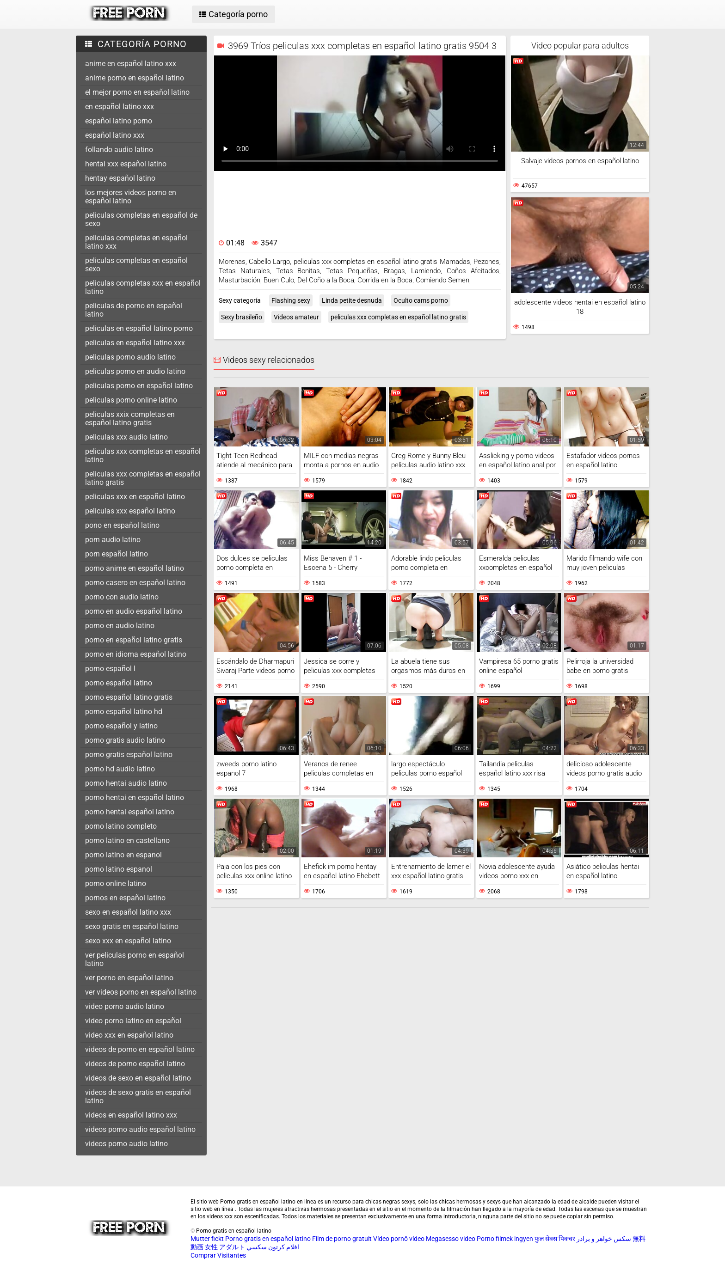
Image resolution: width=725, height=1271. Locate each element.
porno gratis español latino (128, 754)
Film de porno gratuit (342, 1238)
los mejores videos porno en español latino (130, 196)
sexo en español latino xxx (128, 912)
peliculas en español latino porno (139, 328)
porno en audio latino (119, 625)
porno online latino (115, 883)
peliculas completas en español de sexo (141, 219)
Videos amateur (296, 317)
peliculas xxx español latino (130, 511)
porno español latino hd (123, 711)
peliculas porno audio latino (130, 357)
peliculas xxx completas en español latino (143, 455)
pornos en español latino (125, 897)
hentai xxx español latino (125, 163)
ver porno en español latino (129, 977)
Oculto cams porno (420, 300)
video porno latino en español (133, 1020)
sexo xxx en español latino (128, 940)
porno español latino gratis (128, 697)
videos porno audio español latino (140, 1129)
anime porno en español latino (134, 77)
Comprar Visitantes (218, 1255)
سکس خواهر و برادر (604, 1238)
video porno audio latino (124, 1006)
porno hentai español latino (129, 811)
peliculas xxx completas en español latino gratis (143, 478)
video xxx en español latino (129, 1035)
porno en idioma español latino (135, 654)
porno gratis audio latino (125, 740)
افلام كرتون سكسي (272, 1247)
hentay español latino (120, 178)
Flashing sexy (290, 300)
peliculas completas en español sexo (136, 264)
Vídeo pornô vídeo (398, 1238)
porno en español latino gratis (133, 640)
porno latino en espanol (123, 854)
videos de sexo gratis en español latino (138, 1096)
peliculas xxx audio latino (126, 437)
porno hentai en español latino (134, 797)
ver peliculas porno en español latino (134, 959)
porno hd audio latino (120, 768)
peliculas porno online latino (131, 400)
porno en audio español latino (133, 611)
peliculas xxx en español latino (135, 496)
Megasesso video (450, 1238)
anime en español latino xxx (130, 63)
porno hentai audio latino (126, 783)
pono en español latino (122, 525)
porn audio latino (113, 539)
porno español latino (118, 682)
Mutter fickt (207, 1238)
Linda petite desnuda (352, 300)
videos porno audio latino (126, 1143)
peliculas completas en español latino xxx (136, 242)
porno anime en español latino (134, 568)
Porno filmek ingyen (505, 1238)
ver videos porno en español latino (141, 992)
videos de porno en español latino (140, 1049)
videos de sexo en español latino (138, 1078)
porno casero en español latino (135, 582)
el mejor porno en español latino (137, 92)
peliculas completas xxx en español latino (143, 287)
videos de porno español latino (135, 1063)
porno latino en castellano (127, 840)
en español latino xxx (119, 106)
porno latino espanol (118, 869)
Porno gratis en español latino (268, 1238)
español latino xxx (114, 135)
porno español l (110, 668)
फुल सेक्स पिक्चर (555, 1238)
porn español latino (116, 554)
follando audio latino (119, 149)
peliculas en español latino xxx (135, 342)
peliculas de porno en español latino (133, 309)
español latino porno (118, 120)
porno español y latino (121, 725)
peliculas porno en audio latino (135, 371)
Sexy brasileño (241, 317)
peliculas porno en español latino (139, 385)
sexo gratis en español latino (131, 926)
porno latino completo (121, 826)
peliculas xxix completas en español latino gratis (130, 418)
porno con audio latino (122, 597)
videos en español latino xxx (131, 1115)
